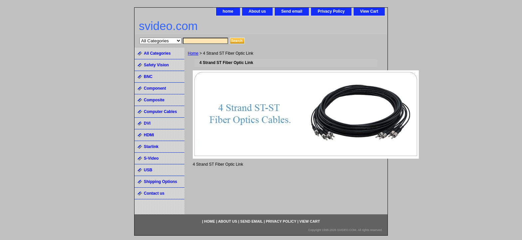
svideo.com (168, 25)
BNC (148, 76)
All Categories (157, 53)
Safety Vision (156, 65)
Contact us (154, 193)
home (228, 11)
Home (193, 53)
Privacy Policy (331, 11)
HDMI (149, 135)
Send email (291, 11)
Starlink (151, 146)
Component (155, 88)
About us (257, 11)
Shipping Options (160, 181)
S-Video (151, 158)
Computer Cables (160, 111)
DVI (147, 123)
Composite (154, 100)
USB (148, 170)
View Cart (369, 11)
